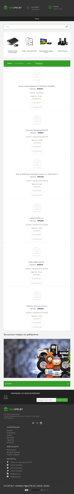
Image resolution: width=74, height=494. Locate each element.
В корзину (36, 103)
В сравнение (36, 107)
